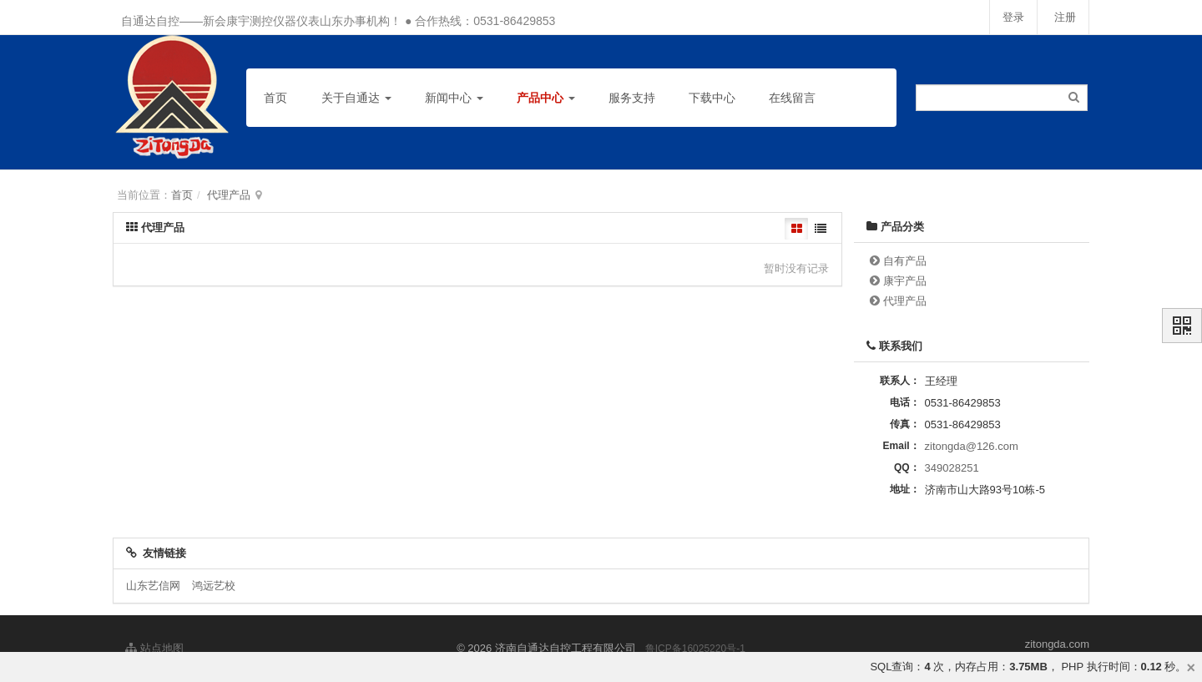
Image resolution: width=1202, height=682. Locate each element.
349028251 (952, 468)
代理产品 (228, 195)
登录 (1013, 17)
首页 (275, 97)
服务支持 (632, 97)
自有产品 (905, 261)
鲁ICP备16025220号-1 (695, 648)
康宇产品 (905, 281)
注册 (1065, 17)
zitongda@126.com (971, 446)
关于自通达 (356, 97)
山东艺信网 (153, 585)
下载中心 (712, 97)
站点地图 (154, 648)
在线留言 (792, 97)
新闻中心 (454, 97)
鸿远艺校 (213, 585)
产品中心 (546, 97)
